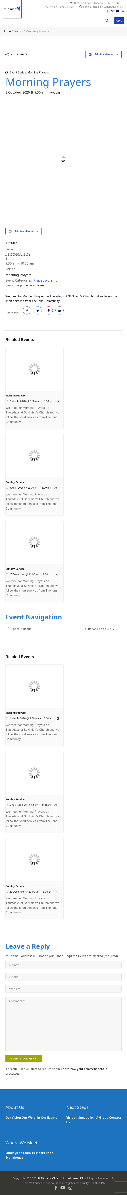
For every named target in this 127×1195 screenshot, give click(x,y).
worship (51, 280)
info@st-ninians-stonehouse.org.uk (103, 6)
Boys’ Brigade (22, 629)
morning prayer (35, 285)
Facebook (27, 311)
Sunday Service (15, 482)
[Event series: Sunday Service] (56, 488)
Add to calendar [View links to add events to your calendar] (104, 54)
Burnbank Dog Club (98, 629)
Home (7, 31)
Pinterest (49, 311)
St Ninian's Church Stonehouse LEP (60, 1178)
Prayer (38, 280)
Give (119, 20)
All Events (19, 54)
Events (18, 31)
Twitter (38, 311)
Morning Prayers (18, 275)
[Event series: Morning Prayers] (58, 401)
